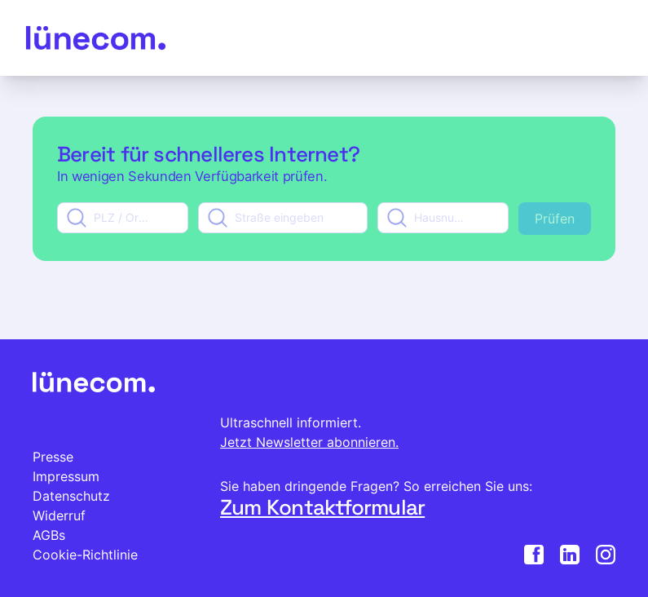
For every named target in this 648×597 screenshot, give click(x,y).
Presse (53, 457)
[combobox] (122, 217)
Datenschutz (71, 496)
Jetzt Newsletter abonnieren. (309, 442)
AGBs (49, 535)
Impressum (66, 476)
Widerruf (59, 515)
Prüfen (555, 218)
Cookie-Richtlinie (85, 554)
